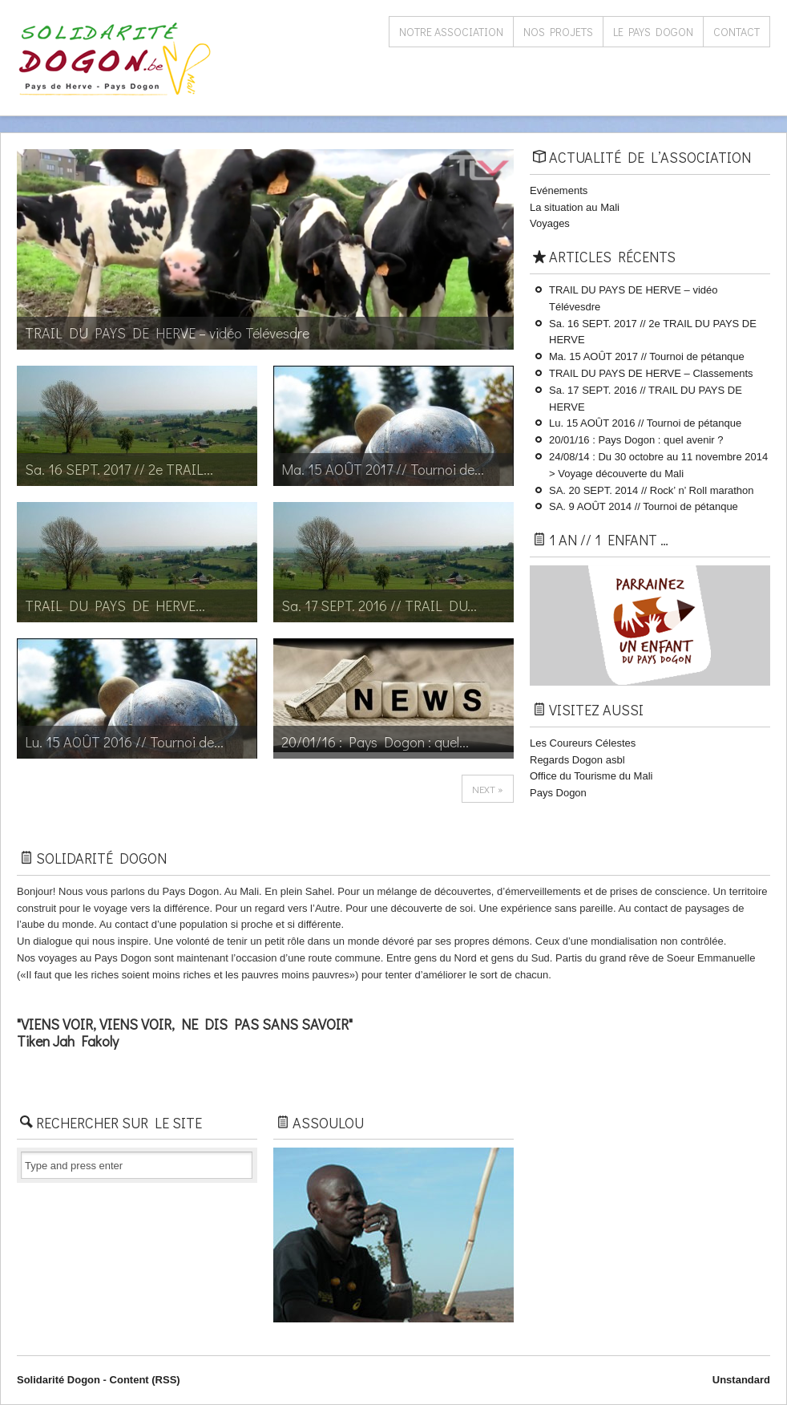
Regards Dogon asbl (577, 760)
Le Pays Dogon (653, 31)
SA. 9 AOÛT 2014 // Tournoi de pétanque (643, 506)
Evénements (558, 190)
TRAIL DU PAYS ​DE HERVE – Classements (651, 373)
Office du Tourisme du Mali (591, 776)
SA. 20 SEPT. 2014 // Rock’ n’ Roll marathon (651, 490)
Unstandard (741, 1380)
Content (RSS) (145, 1380)
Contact (736, 31)
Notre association (451, 31)
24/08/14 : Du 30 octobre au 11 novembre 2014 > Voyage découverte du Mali (658, 465)
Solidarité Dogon (58, 1380)
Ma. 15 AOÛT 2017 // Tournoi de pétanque (647, 356)
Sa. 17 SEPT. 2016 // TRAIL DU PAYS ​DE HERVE (645, 398)
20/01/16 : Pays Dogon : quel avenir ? (636, 440)
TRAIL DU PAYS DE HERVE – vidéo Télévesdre (633, 298)
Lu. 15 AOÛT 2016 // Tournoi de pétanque (645, 423)
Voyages (550, 223)
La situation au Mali (575, 207)
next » (487, 789)
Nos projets (558, 31)
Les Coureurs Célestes (583, 743)
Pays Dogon (558, 793)
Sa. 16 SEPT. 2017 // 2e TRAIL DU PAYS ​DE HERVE (653, 332)
